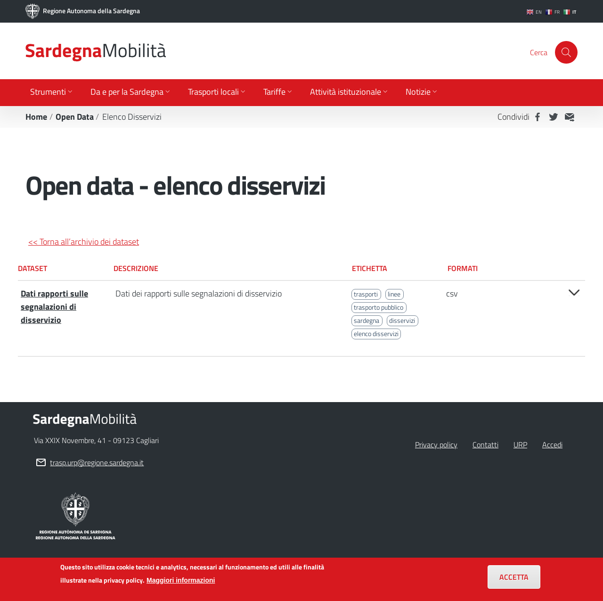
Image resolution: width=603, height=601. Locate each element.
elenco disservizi (376, 333)
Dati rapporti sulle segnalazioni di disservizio (54, 306)
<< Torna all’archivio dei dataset (83, 241)
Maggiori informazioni (181, 584)
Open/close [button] (574, 292)
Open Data (75, 116)
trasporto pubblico (378, 307)
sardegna (366, 320)
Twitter (554, 117)
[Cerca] (566, 52)
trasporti (366, 294)
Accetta (514, 581)
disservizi (402, 320)
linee (394, 294)
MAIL (570, 117)
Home (36, 116)
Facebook (538, 117)
